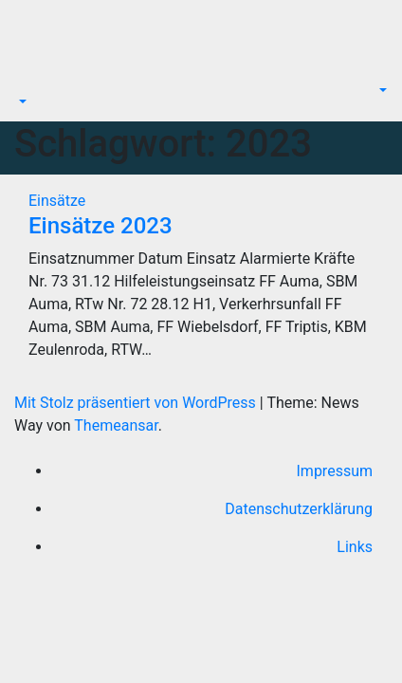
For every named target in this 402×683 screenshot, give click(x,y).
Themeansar (115, 425)
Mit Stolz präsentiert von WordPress (137, 403)
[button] (21, 102)
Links (355, 547)
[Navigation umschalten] (27, 84)
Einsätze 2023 (100, 225)
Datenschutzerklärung (299, 509)
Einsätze (56, 201)
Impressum (335, 471)
